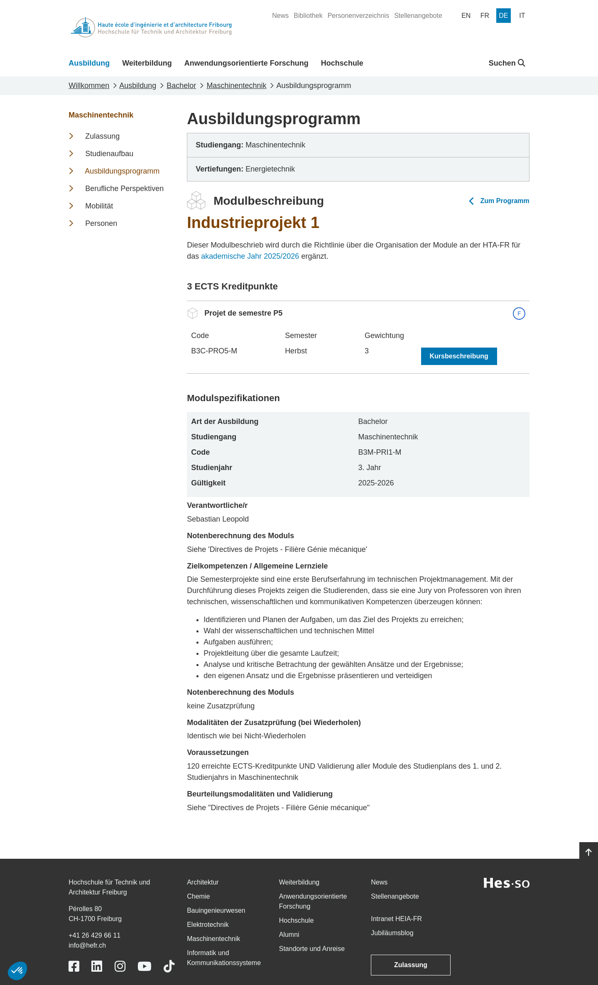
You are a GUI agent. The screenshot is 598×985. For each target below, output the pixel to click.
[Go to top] (588, 852)
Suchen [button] (507, 63)
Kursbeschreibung (459, 356)
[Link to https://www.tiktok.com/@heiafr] (169, 966)
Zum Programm (504, 200)
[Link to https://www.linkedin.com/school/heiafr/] (96, 966)
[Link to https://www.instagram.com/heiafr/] (120, 966)
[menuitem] (280, 15)
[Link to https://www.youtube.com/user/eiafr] (144, 966)
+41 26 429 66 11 (94, 935)
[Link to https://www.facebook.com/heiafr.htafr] (74, 966)
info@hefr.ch (87, 945)
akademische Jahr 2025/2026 (250, 256)
